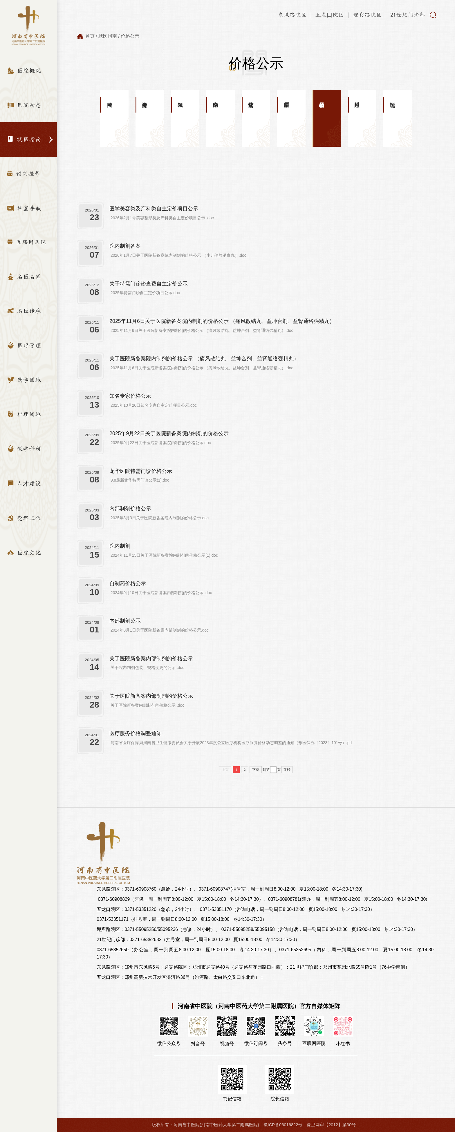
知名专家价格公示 (130, 396)
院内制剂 (119, 546)
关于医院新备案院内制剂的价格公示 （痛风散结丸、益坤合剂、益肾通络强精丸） (204, 358)
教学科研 (24, 448)
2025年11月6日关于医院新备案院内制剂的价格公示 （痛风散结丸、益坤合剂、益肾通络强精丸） (222, 321)
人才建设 (24, 483)
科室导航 (24, 208)
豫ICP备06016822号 (283, 1124)
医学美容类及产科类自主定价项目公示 (153, 208)
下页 (255, 770)
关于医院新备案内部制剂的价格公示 (151, 658)
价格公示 (130, 36)
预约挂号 (23, 174)
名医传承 (24, 310)
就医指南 (24, 139)
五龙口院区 (329, 15)
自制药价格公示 (127, 583)
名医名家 (24, 276)
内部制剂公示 (125, 621)
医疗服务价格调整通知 (135, 733)
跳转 (287, 770)
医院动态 (24, 105)
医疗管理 (24, 345)
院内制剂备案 (125, 246)
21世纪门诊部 (407, 15)
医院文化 (24, 552)
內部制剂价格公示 (130, 508)
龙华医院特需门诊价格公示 (140, 471)
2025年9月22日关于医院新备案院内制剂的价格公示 (169, 433)
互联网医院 (26, 242)
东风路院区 (292, 15)
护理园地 (24, 414)
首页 (90, 36)
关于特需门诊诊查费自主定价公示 (148, 284)
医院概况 (24, 70)
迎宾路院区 (367, 15)
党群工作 (24, 518)
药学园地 (24, 379)
